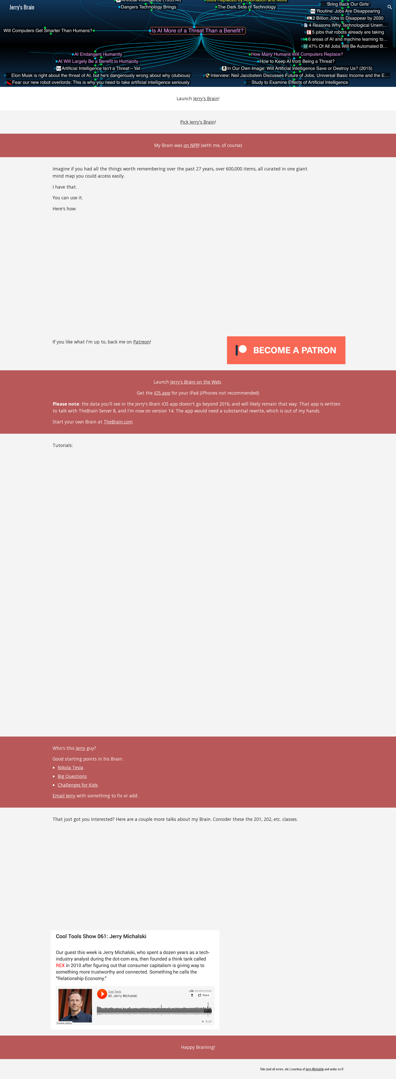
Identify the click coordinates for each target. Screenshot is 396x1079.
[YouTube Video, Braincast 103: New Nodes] (122, 689)
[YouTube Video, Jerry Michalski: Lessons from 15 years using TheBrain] (122, 877)
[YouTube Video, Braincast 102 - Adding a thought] (122, 596)
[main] (198, 98)
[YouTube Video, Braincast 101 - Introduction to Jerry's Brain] (122, 503)
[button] (390, 7)
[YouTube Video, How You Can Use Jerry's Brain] (122, 275)
